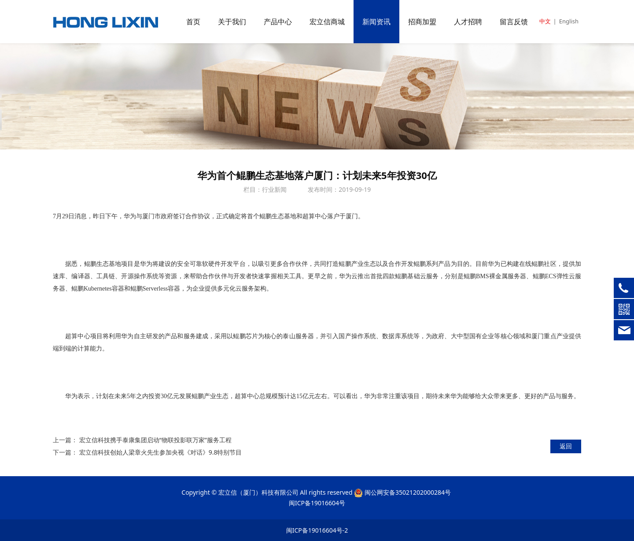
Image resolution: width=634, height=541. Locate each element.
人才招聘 (468, 21)
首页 (193, 21)
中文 (545, 21)
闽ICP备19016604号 (317, 503)
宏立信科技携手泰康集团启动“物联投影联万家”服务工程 (155, 440)
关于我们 (232, 21)
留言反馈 (514, 21)
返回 (566, 446)
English (569, 21)
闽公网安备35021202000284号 (408, 492)
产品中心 (278, 21)
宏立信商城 (327, 21)
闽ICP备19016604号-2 (317, 530)
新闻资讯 (376, 21)
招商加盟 (422, 21)
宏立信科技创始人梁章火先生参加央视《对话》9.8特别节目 (160, 452)
